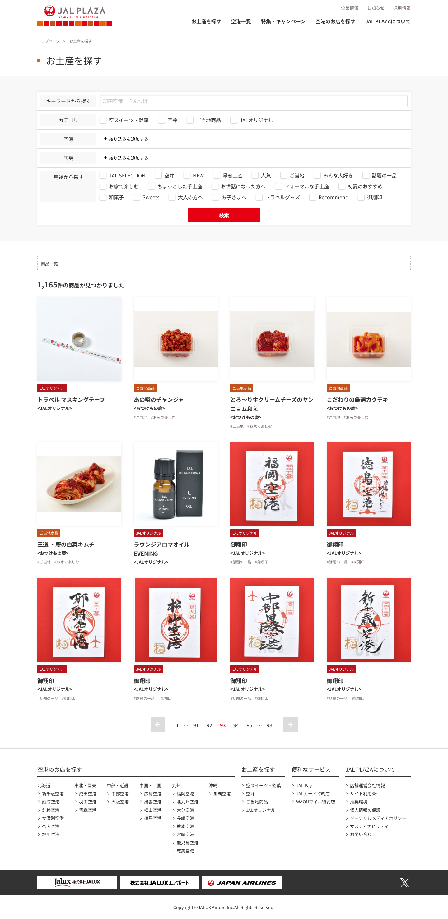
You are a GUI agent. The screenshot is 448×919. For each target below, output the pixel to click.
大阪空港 (120, 801)
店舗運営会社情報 (367, 785)
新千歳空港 (53, 793)
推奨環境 (358, 801)
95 (249, 725)
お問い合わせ (363, 834)
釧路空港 (50, 810)
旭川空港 (50, 834)
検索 (224, 215)
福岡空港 (185, 793)
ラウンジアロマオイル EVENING (164, 548)
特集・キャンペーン (283, 21)
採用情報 (402, 8)
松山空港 (152, 810)
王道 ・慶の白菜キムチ (66, 544)
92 (209, 725)
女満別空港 (53, 818)
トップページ (48, 41)
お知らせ (376, 8)
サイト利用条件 (365, 793)
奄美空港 (185, 851)
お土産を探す (206, 21)
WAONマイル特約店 (315, 801)
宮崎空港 (185, 834)
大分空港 (185, 810)
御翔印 (241, 544)
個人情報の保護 (365, 810)
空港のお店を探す (335, 21)
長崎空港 (185, 818)
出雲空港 (152, 801)
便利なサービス (311, 769)
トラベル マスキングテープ (71, 399)
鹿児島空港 (187, 842)
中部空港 (120, 793)
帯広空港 (50, 826)
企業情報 (349, 8)
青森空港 (87, 810)
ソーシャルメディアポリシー (378, 818)
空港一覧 (241, 21)
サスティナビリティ (369, 826)
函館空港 (50, 801)
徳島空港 (152, 818)
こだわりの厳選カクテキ (357, 399)
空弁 (250, 793)
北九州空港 (187, 801)
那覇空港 (222, 793)
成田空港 (87, 793)
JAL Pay (304, 785)
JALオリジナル (260, 810)
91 (196, 725)
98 (269, 725)
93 (223, 725)
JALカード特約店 (313, 793)
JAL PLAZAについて (388, 21)
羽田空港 (87, 801)
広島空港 (152, 793)
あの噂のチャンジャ (159, 399)
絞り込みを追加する (128, 139)
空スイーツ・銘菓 (263, 785)
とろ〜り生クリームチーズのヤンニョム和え (272, 403)
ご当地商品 (257, 801)
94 (236, 725)
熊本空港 (185, 826)
